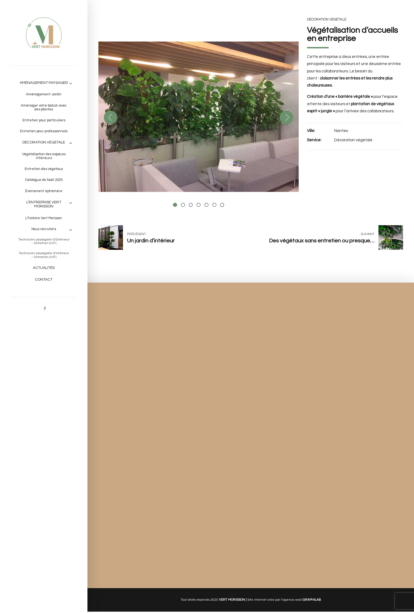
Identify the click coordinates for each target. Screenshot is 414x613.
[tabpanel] (198, 116)
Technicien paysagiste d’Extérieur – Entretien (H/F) (43, 241)
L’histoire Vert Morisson (43, 218)
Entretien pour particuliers (43, 120)
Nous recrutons (43, 229)
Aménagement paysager (44, 83)
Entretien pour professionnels (43, 131)
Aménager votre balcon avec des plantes (44, 107)
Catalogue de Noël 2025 (44, 180)
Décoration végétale (43, 142)
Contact (43, 279)
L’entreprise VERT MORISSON (43, 204)
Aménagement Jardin (43, 94)
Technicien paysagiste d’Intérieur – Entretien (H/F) (44, 255)
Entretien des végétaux (44, 169)
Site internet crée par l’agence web (284, 601)
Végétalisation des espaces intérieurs (44, 156)
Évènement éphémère (43, 191)
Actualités (44, 268)
